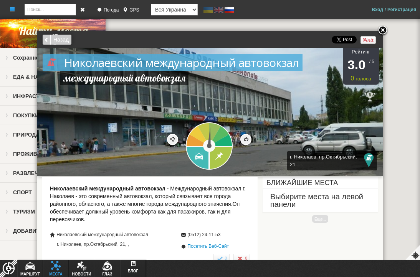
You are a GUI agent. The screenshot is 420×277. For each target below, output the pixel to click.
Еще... (320, 219)
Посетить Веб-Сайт (208, 246)
